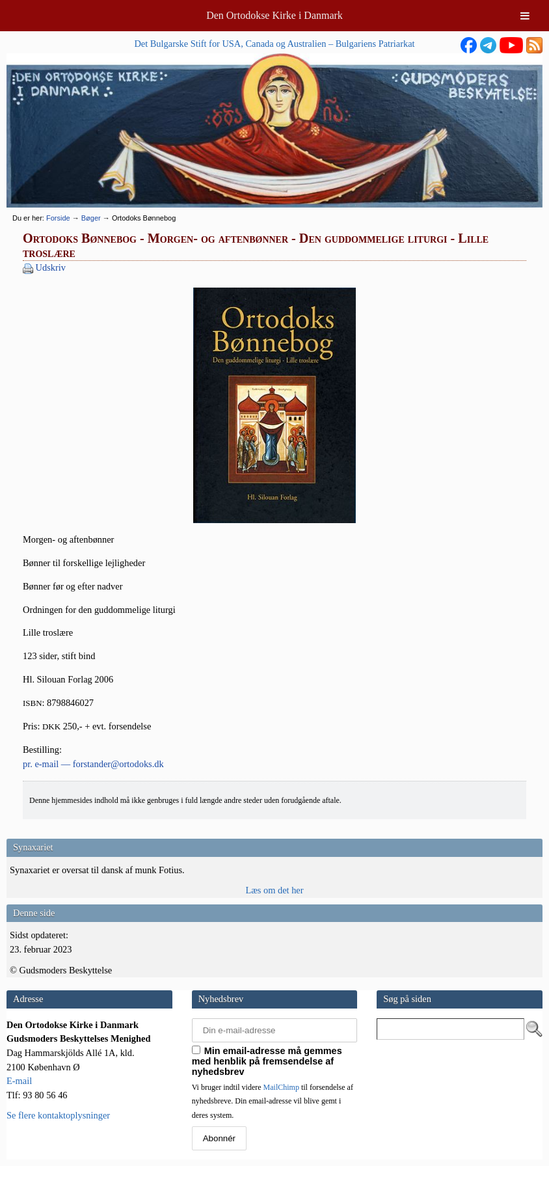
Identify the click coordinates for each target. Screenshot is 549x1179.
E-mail (19, 1081)
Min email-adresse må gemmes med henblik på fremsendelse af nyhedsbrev (267, 1061)
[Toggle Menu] (524, 15)
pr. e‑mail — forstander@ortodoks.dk (93, 764)
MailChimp (281, 1087)
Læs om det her (274, 890)
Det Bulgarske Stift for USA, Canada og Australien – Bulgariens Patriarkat (274, 43)
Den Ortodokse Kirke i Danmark (274, 15)
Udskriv (51, 267)
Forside (58, 218)
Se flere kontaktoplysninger (58, 1115)
